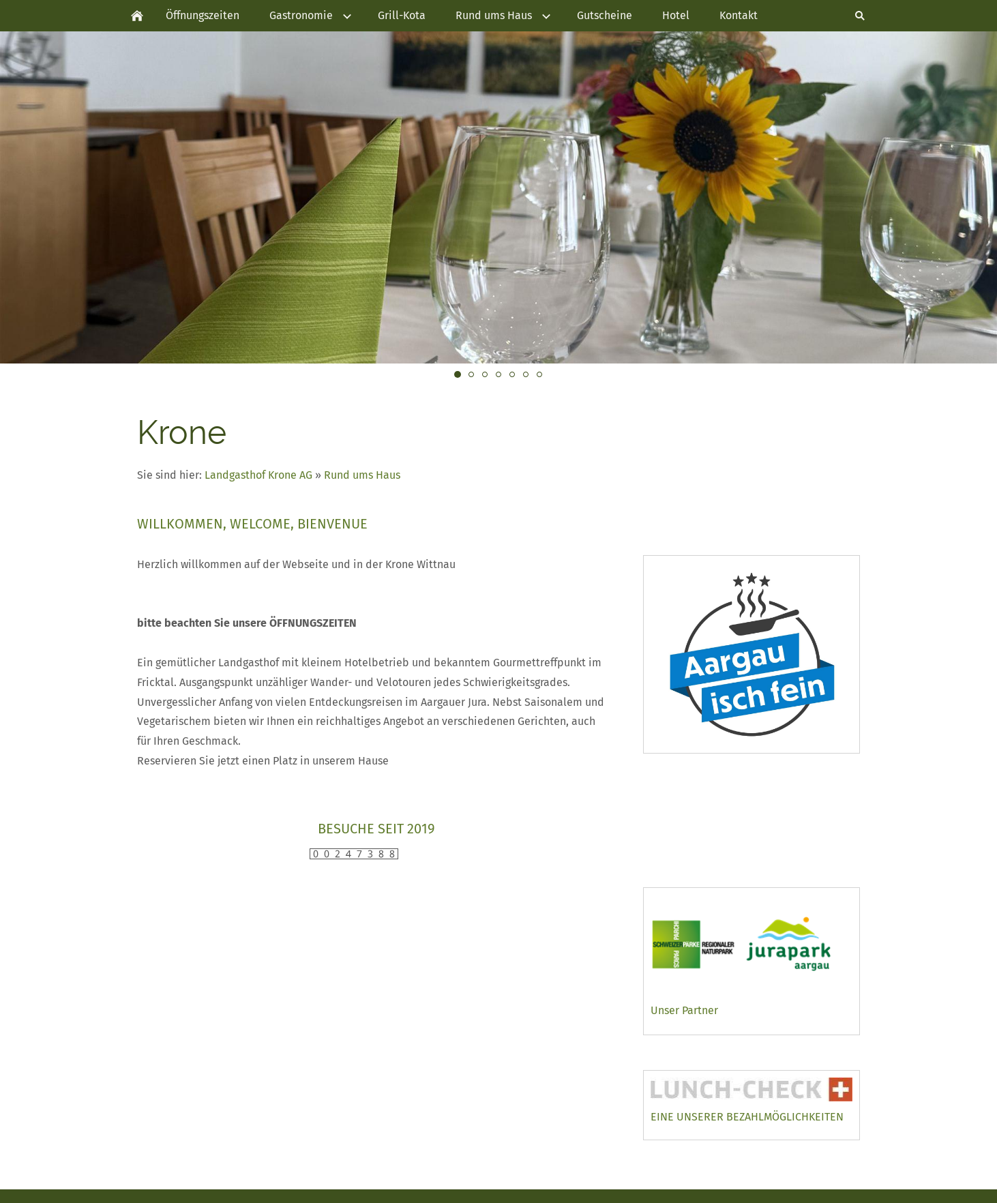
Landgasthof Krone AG (260, 475)
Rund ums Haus (362, 475)
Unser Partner (684, 1010)
